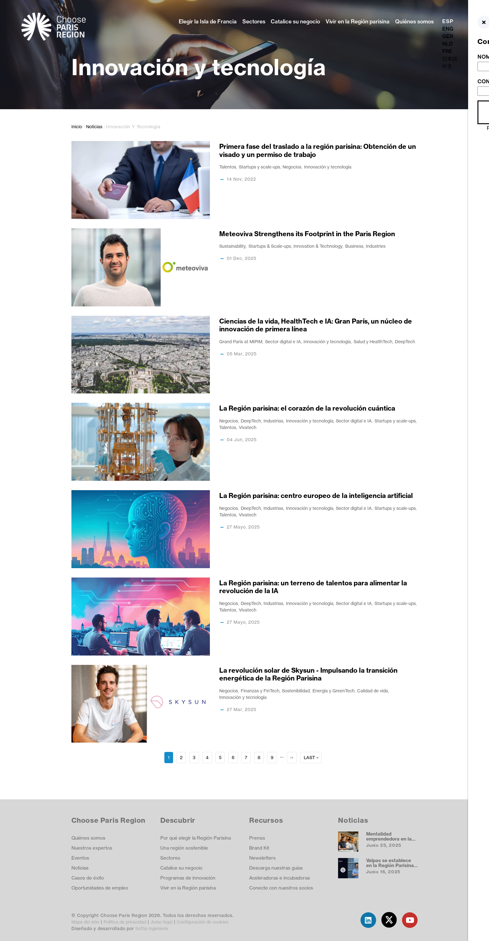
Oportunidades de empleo (99, 888)
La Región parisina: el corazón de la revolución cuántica (307, 408)
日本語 (449, 59)
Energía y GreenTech (333, 690)
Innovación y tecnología (327, 166)
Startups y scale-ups (259, 166)
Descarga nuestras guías (276, 868)
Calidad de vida (372, 690)
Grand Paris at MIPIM (240, 341)
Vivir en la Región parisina (358, 21)
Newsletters (262, 858)
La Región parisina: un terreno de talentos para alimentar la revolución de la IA (313, 587)
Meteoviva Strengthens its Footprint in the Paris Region (307, 234)
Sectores (253, 21)
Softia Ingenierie (151, 928)
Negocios (292, 166)
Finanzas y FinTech (260, 690)
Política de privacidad (125, 921)
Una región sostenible (184, 848)
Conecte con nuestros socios (281, 888)
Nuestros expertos (91, 848)
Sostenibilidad (296, 690)
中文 (447, 66)
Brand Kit (259, 848)
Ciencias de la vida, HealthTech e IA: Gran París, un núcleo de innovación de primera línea (315, 325)
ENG (447, 29)
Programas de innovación (187, 878)
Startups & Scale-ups (270, 246)
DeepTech (405, 341)
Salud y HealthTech (373, 341)
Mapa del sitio (85, 921)
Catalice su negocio (295, 21)
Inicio (76, 126)
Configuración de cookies (202, 921)
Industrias (273, 420)
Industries (375, 246)
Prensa (257, 838)
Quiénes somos (414, 21)
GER (447, 36)
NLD (447, 44)
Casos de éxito (87, 878)
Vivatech (247, 427)
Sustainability (232, 246)
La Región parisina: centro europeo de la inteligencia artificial (316, 495)
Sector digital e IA (283, 341)
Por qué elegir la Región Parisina (195, 838)
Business (354, 246)
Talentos (227, 166)
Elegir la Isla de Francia (208, 21)
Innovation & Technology (317, 246)
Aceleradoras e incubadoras (279, 878)
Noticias (94, 126)
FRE (447, 51)
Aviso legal (161, 921)
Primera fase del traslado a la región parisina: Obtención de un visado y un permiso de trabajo (317, 150)
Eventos (80, 858)
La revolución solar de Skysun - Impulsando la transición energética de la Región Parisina (308, 674)
